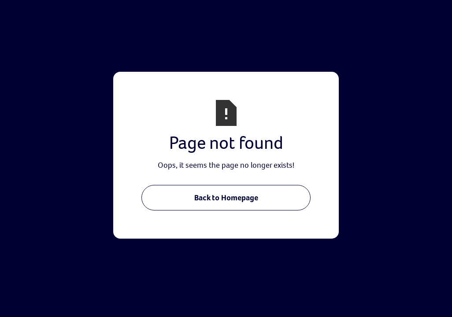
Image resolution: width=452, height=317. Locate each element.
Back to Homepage (226, 197)
